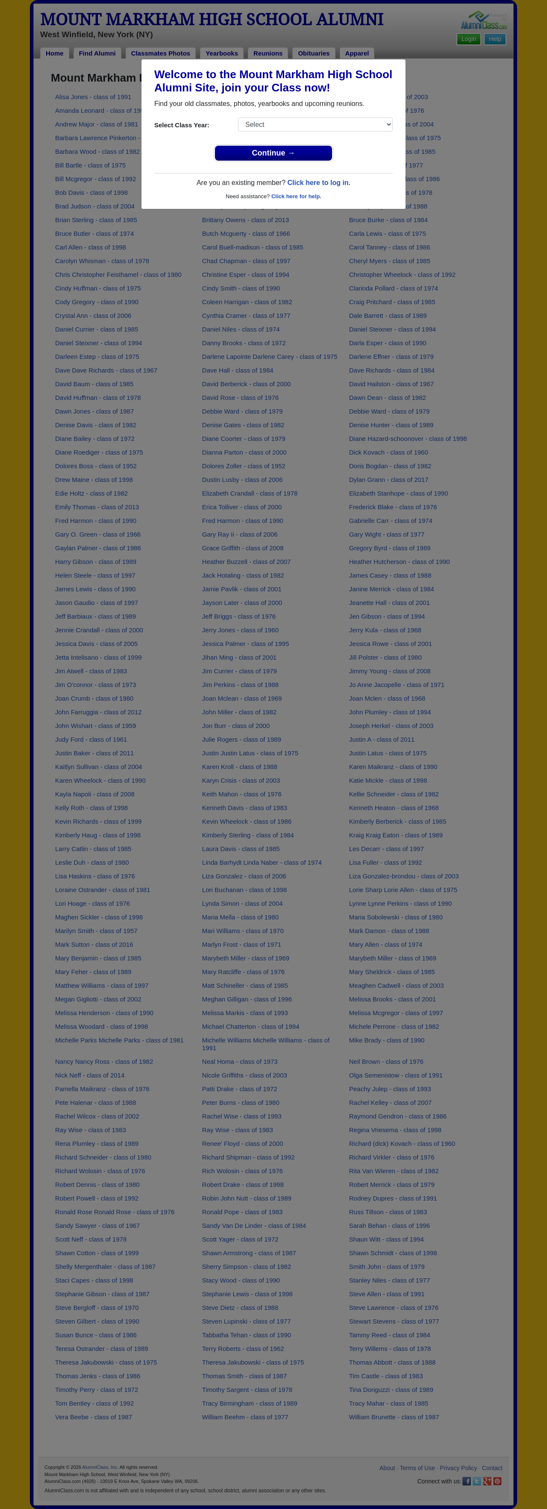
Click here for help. (296, 196)
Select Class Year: (181, 125)
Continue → (273, 153)
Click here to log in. (318, 182)
